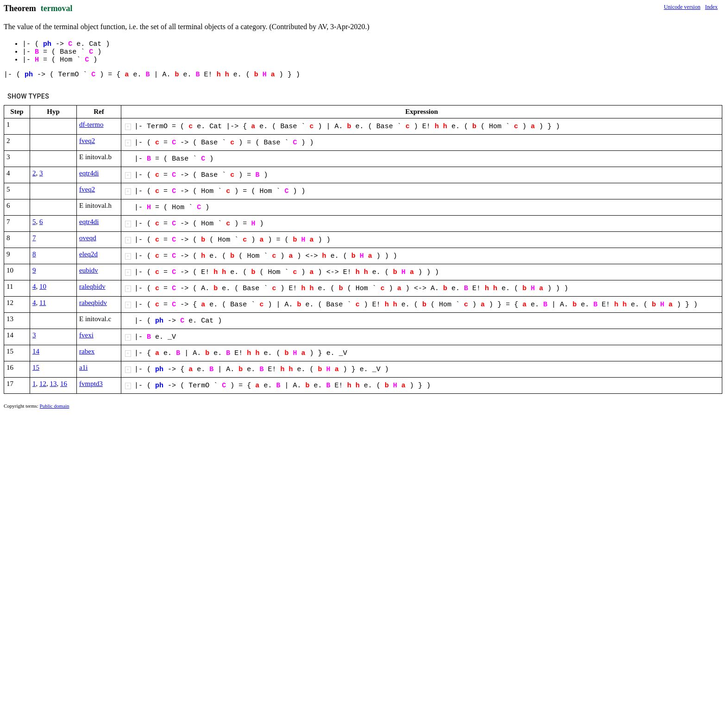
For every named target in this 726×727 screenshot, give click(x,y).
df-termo (91, 124)
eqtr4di (89, 173)
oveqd (87, 238)
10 (42, 286)
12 (42, 383)
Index (711, 7)
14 (35, 351)
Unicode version (682, 7)
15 (35, 367)
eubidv (88, 270)
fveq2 (87, 140)
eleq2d (88, 254)
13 (53, 383)
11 (42, 302)
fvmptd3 (91, 383)
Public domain (54, 406)
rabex (86, 351)
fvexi (86, 335)
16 (63, 383)
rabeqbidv (93, 302)
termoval (57, 8)
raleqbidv (92, 286)
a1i (83, 367)
